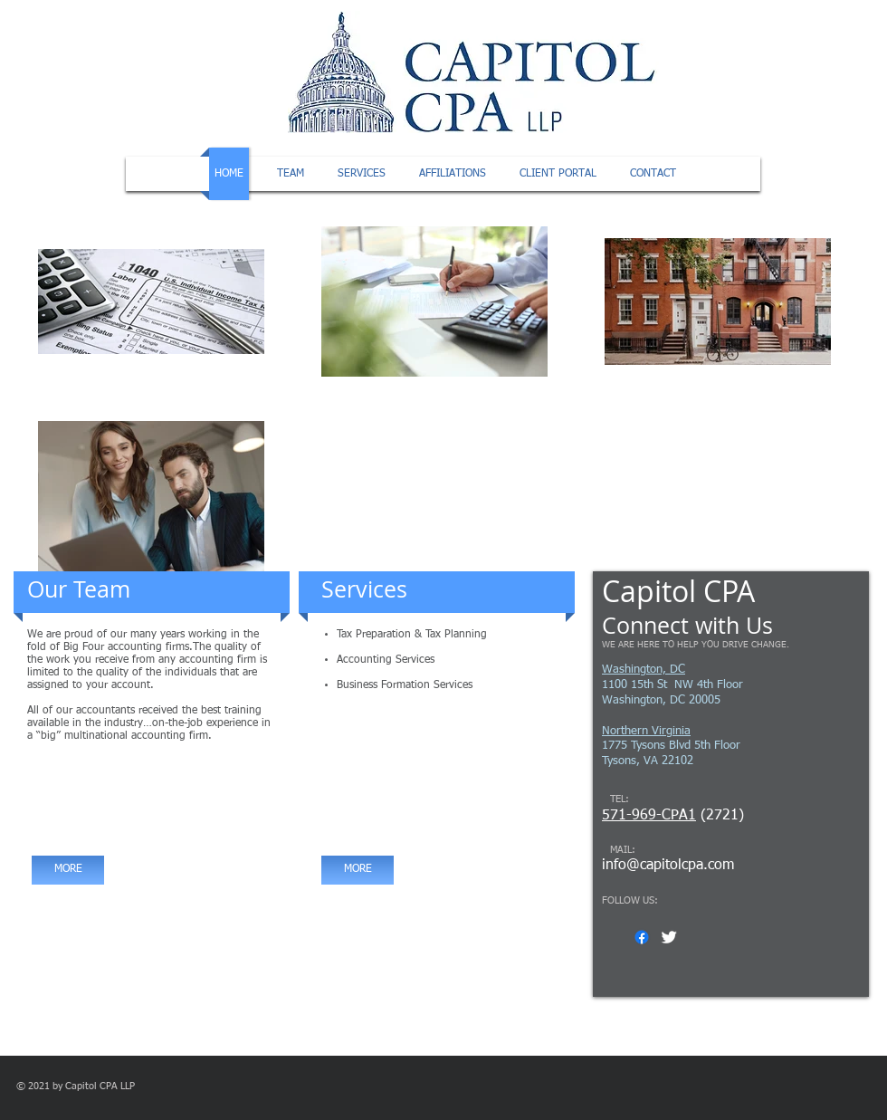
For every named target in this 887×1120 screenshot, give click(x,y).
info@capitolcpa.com (668, 865)
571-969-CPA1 (649, 816)
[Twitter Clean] (669, 937)
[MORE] (68, 870)
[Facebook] (642, 937)
